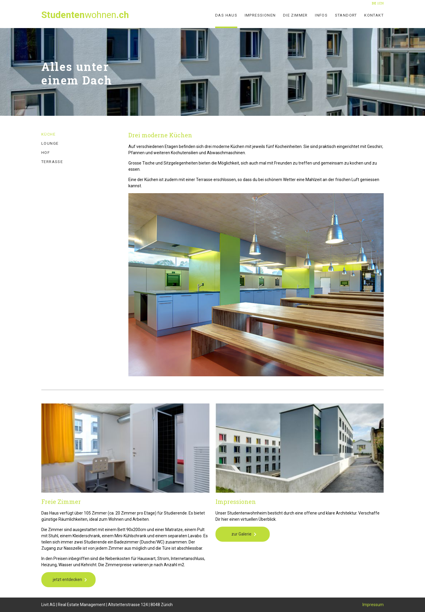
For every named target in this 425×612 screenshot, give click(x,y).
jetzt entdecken (67, 579)
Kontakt (374, 15)
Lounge (49, 143)
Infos (321, 15)
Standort (346, 15)
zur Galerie (241, 534)
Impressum (373, 604)
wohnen (85, 14)
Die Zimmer (295, 15)
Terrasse (52, 161)
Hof (45, 152)
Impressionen (260, 15)
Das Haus (226, 15)
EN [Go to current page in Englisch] (381, 3)
